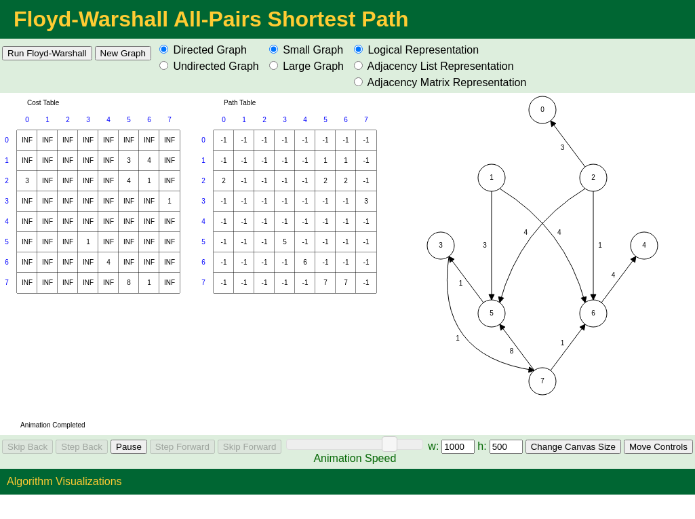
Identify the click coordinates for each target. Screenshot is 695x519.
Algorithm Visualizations (64, 481)
